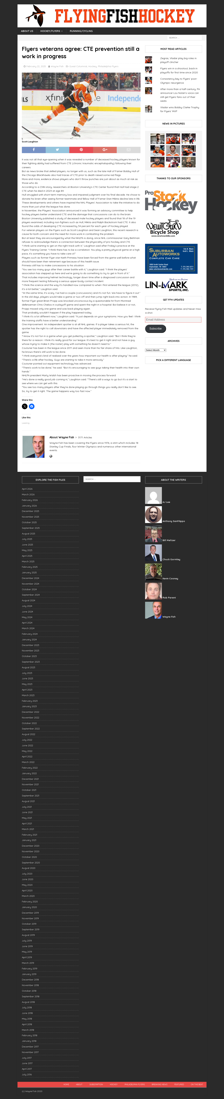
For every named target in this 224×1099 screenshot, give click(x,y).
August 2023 (28, 667)
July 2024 (27, 606)
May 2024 (27, 617)
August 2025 (28, 533)
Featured (179, 1084)
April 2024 (27, 622)
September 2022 (31, 728)
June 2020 (27, 879)
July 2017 (27, 1057)
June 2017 (27, 1063)
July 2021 (27, 806)
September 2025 (31, 528)
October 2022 (29, 723)
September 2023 (31, 661)
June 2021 (27, 812)
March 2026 (28, 494)
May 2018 (27, 1018)
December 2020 (30, 845)
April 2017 (27, 1068)
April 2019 (27, 957)
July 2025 (27, 539)
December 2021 (30, 779)
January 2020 (29, 907)
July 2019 (27, 940)
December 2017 (30, 1046)
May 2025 (27, 550)
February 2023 (30, 700)
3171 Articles (85, 437)
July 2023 (27, 673)
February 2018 (29, 1035)
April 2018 (27, 1024)
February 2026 (30, 500)
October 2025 (29, 522)
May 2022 (27, 751)
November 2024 (30, 583)
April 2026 (27, 488)
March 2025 (28, 561)
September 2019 (30, 929)
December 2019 (30, 912)
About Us (27, 31)
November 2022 (30, 717)
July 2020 (27, 873)
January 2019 (29, 974)
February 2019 (29, 968)
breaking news (159, 1084)
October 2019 (29, 923)
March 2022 (28, 762)
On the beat (197, 1084)
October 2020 (29, 857)
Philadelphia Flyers (108, 66)
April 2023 (27, 689)
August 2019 (28, 935)
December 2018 (30, 979)
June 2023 (27, 678)
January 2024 (29, 639)
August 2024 (28, 600)
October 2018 (29, 990)
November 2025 (30, 516)
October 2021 (29, 790)
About (79, 1084)
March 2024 (28, 628)
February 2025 (30, 566)
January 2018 (29, 1041)
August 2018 (28, 1002)
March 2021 (28, 829)
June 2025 (27, 544)
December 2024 (30, 578)
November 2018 (30, 985)
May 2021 (27, 817)
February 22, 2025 (36, 66)
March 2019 (28, 962)
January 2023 (29, 706)
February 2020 (30, 901)
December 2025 (30, 511)
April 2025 (27, 555)
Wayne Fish (57, 66)
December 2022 (30, 712)
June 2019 (27, 946)
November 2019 (30, 918)
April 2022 (27, 756)
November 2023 (30, 650)
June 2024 (27, 611)
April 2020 (27, 890)
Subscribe (155, 328)
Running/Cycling (81, 31)
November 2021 (30, 784)
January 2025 (29, 572)
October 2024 (29, 589)
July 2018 (27, 1007)
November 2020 (30, 851)
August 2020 (28, 868)
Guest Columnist (78, 66)
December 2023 (30, 645)
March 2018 (28, 1029)
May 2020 (27, 884)
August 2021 (28, 801)
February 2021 (29, 834)
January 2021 (29, 840)
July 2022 (27, 739)
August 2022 (28, 734)
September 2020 (31, 862)
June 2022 (27, 745)
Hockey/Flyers (50, 31)
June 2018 (27, 1013)
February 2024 (30, 633)
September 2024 (31, 594)
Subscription (96, 1084)
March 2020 (28, 895)
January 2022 (29, 773)
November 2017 (30, 1052)
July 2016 (27, 1074)
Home (66, 1084)
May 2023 (27, 684)
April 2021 (27, 823)
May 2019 (27, 951)
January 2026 (29, 505)
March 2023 (28, 695)
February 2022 (30, 767)
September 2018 (30, 996)
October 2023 (29, 656)
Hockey (92, 66)
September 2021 (30, 795)
